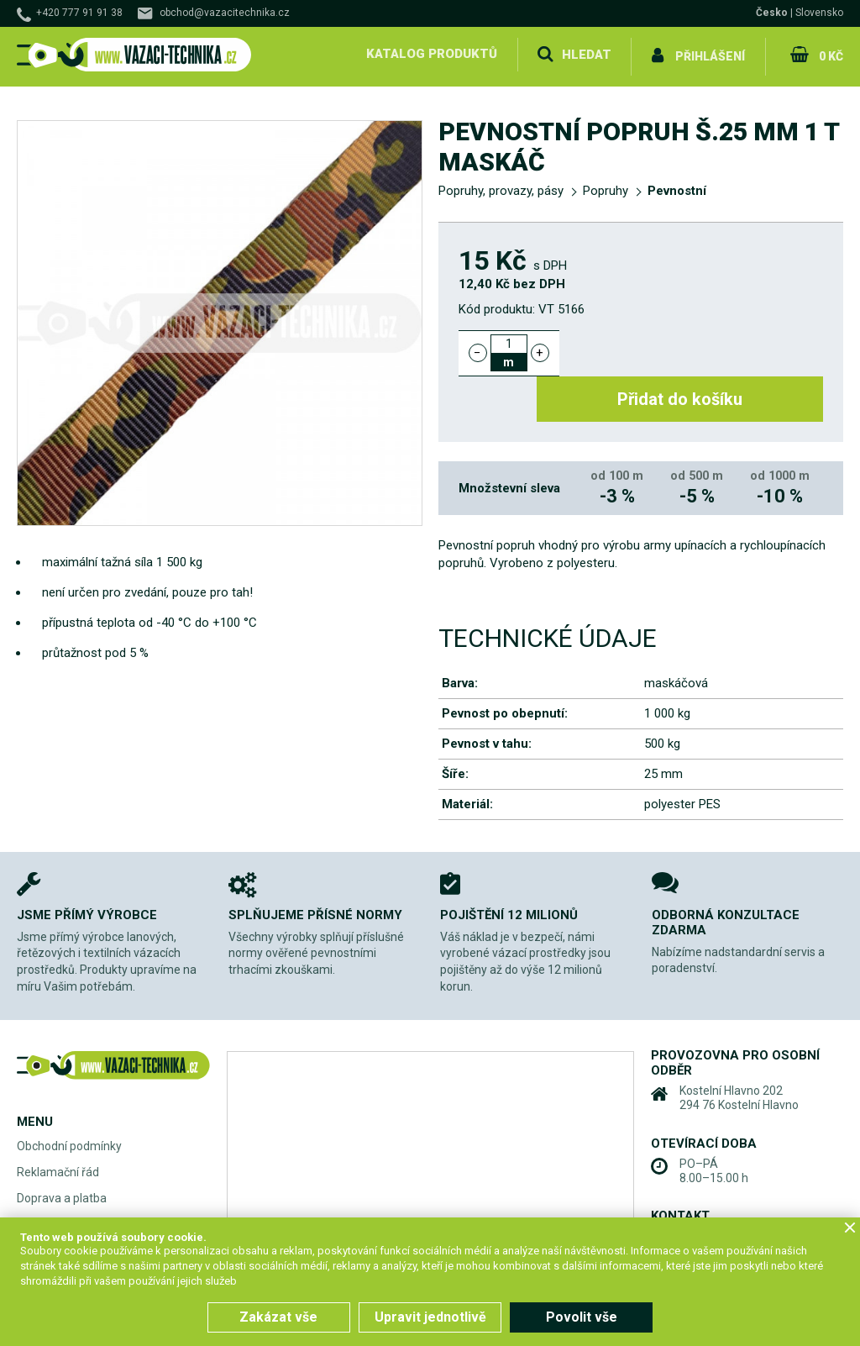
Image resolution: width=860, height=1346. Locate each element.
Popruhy (605, 186)
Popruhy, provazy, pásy (501, 186)
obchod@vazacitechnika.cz (225, 12)
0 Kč (829, 53)
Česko (772, 12)
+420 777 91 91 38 (79, 12)
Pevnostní (677, 186)
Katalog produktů (430, 53)
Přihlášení (709, 53)
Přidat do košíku (700, 348)
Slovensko (819, 12)
